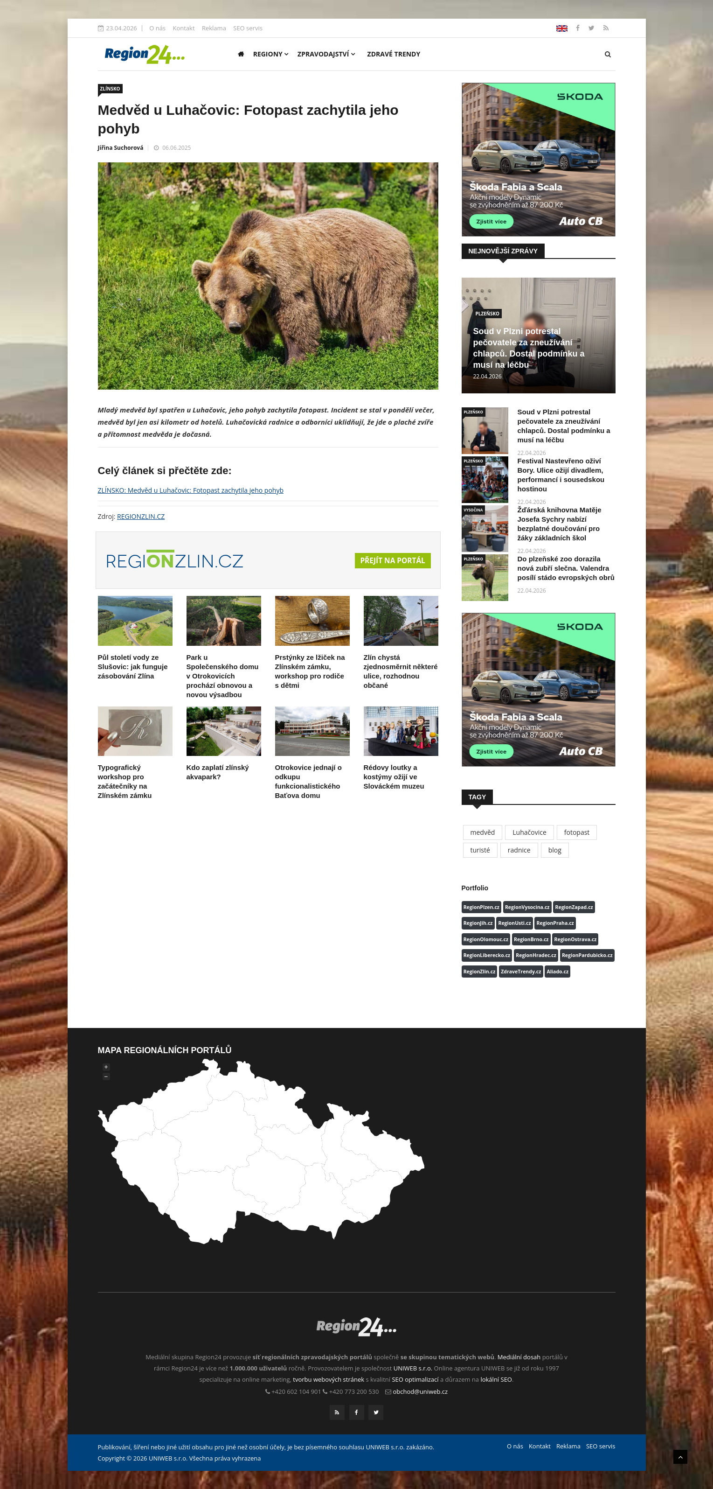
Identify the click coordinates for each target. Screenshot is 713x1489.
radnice (519, 850)
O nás (157, 28)
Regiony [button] (271, 53)
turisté (480, 850)
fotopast (577, 832)
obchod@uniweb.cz (420, 1391)
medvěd (483, 832)
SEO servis (248, 28)
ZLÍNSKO (110, 88)
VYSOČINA (473, 509)
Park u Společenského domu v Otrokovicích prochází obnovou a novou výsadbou (223, 676)
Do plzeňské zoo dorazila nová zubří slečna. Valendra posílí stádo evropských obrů (566, 568)
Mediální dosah (519, 1357)
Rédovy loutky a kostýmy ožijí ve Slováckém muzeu (394, 776)
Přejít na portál (391, 561)
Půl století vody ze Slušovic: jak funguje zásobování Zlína (133, 666)
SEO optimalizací (415, 1379)
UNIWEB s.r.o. (413, 1368)
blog (554, 850)
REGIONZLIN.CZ (141, 516)
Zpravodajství (326, 53)
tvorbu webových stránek (328, 1379)
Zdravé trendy (394, 53)
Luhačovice (529, 832)
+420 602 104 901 (296, 1391)
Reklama (214, 28)
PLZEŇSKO (488, 313)
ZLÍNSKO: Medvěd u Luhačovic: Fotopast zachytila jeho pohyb (191, 490)
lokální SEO (496, 1379)
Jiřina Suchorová (121, 148)
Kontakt (183, 28)
